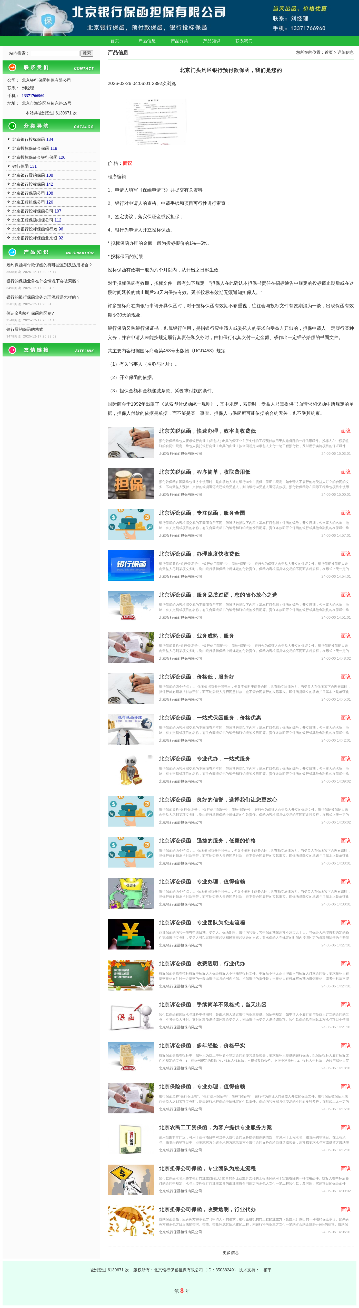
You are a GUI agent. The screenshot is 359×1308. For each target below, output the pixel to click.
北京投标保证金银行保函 (34, 157)
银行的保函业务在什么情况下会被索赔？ (43, 281)
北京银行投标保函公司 (32, 211)
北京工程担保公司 (28, 202)
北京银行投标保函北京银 (34, 238)
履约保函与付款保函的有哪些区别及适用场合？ (49, 265)
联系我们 (244, 41)
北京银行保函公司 (28, 193)
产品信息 (147, 41)
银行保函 (20, 166)
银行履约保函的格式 (24, 329)
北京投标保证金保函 (30, 148)
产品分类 (179, 41)
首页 (115, 41)
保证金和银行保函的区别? (30, 313)
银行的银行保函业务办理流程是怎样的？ (43, 297)
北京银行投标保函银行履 (34, 229)
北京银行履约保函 (28, 175)
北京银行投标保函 (28, 139)
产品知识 (212, 41)
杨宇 (267, 1270)
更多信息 (231, 1252)
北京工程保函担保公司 (32, 220)
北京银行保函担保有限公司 (180, 454)
